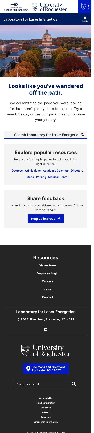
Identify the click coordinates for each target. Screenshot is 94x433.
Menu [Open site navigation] (85, 19)
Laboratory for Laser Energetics (30, 19)
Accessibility (45, 398)
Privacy (46, 412)
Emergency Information (46, 421)
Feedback (46, 407)
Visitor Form (47, 265)
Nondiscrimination (46, 402)
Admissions (33, 170)
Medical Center (58, 177)
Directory (77, 170)
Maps (30, 177)
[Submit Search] (82, 134)
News (47, 289)
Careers (47, 281)
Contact (47, 297)
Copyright (46, 417)
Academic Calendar (56, 170)
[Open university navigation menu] (84, 6)
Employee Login (47, 273)
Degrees (17, 170)
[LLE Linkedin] (45, 329)
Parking (41, 177)
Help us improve (45, 218)
